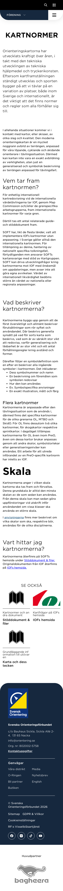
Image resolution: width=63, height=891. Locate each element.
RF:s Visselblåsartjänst (24, 826)
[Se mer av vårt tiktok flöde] (31, 835)
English (37, 781)
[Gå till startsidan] (8, 5)
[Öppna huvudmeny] (55, 15)
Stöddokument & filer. (39, 560)
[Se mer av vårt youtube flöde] (40, 835)
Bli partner (15, 781)
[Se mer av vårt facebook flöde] (11, 835)
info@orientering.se (21, 740)
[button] (24, 15)
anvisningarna (14, 517)
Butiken (13, 787)
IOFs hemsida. (17, 567)
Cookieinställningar (21, 820)
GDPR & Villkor (33, 814)
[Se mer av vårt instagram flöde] (21, 835)
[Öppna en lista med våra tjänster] (53, 5)
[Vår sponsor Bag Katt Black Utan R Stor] (31, 874)
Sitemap (14, 814)
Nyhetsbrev (40, 775)
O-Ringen (14, 775)
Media (36, 769)
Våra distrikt (16, 769)
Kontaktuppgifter (20, 751)
